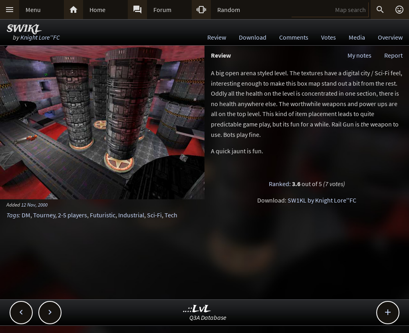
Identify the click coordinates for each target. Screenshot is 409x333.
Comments (293, 37)
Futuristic (102, 215)
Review (216, 37)
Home (97, 10)
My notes (359, 55)
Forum (162, 10)
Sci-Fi (154, 215)
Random (228, 10)
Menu (33, 10)
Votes (328, 37)
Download (252, 37)
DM (26, 215)
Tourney (44, 215)
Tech (171, 215)
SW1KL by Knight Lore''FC (322, 200)
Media (357, 37)
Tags (12, 215)
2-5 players (72, 215)
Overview (390, 37)
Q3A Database (207, 317)
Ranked (279, 184)
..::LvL (197, 309)
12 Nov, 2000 (34, 204)
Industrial (131, 215)
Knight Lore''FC (40, 37)
